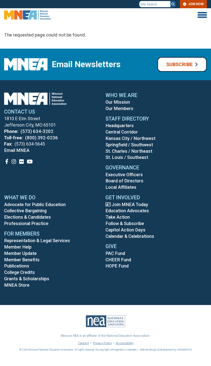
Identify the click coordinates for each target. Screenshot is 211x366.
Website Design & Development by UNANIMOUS (166, 349)
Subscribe (179, 64)
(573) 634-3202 (37, 131)
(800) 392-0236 (41, 137)
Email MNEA (16, 150)
